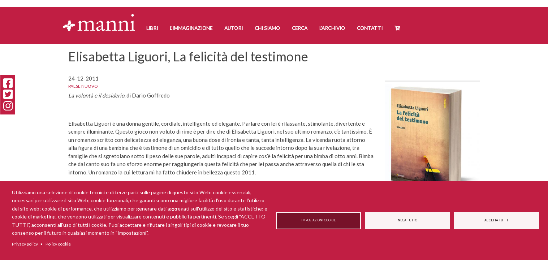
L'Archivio (332, 28)
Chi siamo (267, 28)
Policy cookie (58, 244)
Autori (233, 28)
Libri (152, 28)
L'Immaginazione (191, 28)
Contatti (370, 28)
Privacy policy (25, 244)
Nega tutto (407, 220)
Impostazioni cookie (318, 220)
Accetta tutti (496, 220)
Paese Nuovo (83, 86)
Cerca (299, 28)
